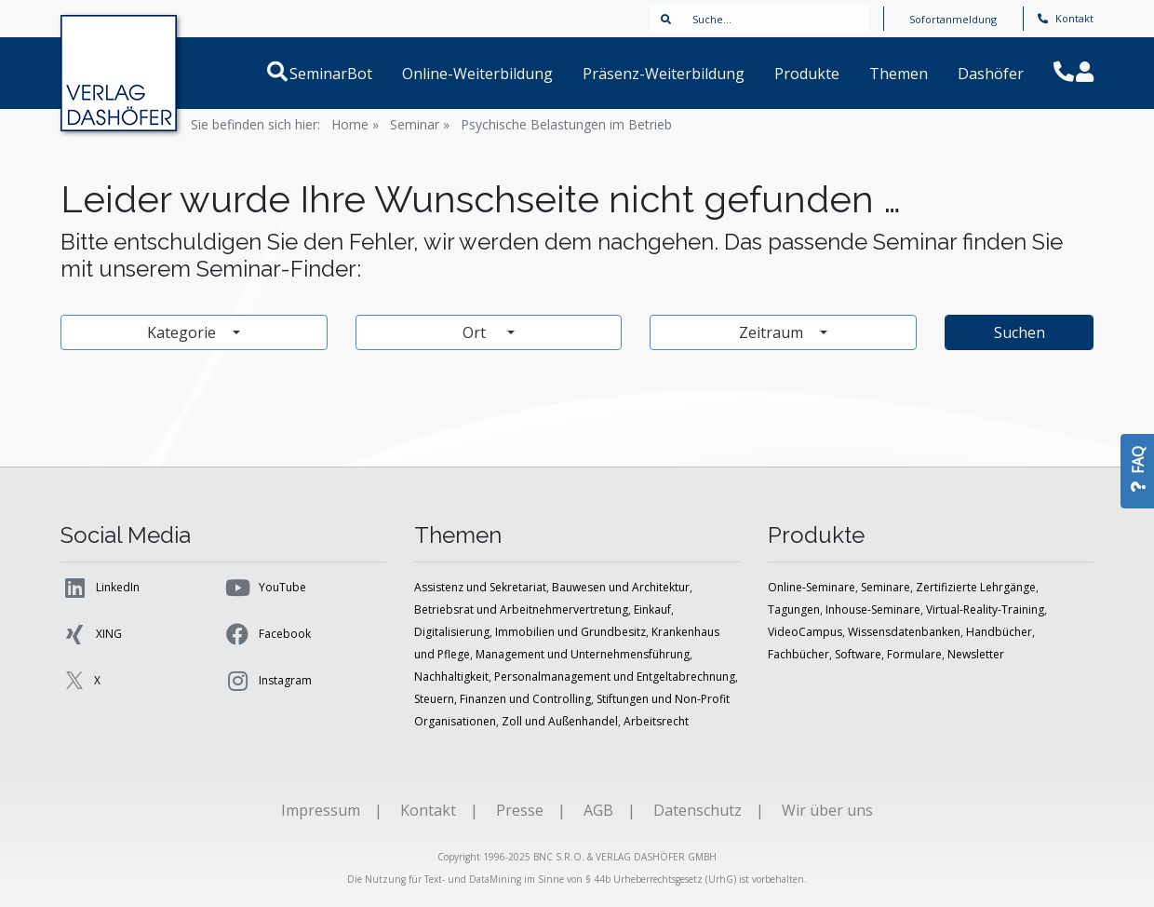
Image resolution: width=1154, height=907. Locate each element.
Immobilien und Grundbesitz (570, 632)
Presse (519, 810)
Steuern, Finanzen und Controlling (502, 699)
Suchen (1019, 332)
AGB (598, 810)
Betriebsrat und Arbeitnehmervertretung (521, 609)
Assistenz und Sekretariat (480, 587)
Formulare (914, 654)
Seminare (885, 587)
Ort (483, 332)
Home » (355, 124)
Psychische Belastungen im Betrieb (566, 124)
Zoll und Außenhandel (560, 721)
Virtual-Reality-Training (985, 609)
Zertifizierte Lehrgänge (976, 587)
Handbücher (999, 632)
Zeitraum (773, 332)
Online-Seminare (811, 587)
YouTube (264, 587)
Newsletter (975, 654)
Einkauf (652, 609)
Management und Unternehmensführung (583, 654)
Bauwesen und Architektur (621, 587)
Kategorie (183, 332)
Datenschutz (697, 810)
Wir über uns (827, 810)
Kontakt (1066, 18)
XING (91, 634)
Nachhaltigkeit (451, 676)
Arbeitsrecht (656, 721)
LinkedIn (100, 587)
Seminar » (420, 124)
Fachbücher (798, 654)
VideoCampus (805, 632)
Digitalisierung (452, 632)
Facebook (267, 634)
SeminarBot (353, 73)
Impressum (320, 810)
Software (858, 654)
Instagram (267, 681)
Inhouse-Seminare (872, 609)
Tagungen (794, 609)
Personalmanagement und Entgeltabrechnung (614, 676)
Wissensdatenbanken (904, 632)
